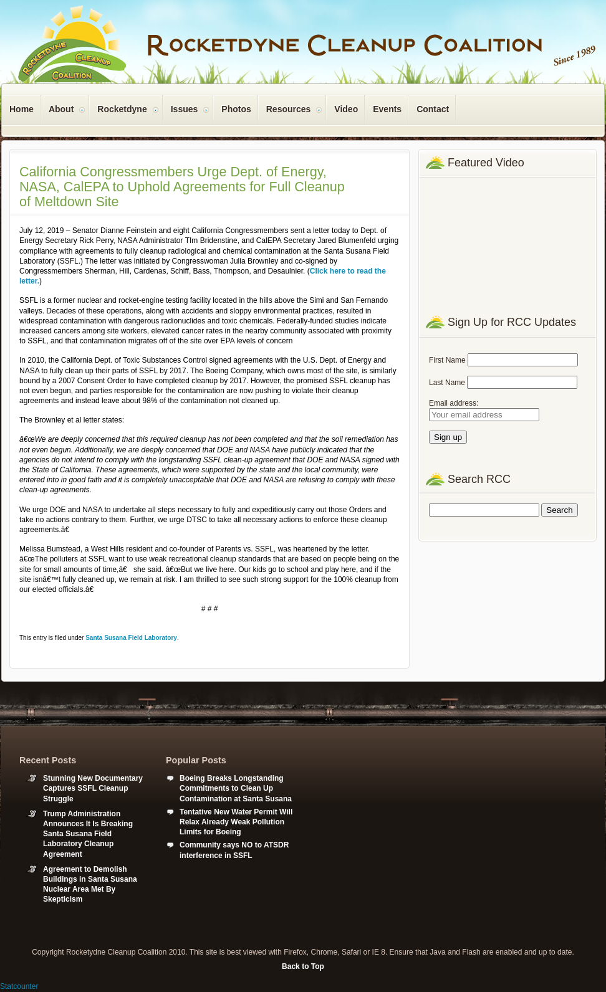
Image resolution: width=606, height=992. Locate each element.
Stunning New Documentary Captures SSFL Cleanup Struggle (93, 788)
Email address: (453, 403)
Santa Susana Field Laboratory (131, 637)
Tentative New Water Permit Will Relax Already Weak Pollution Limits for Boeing (236, 822)
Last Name (447, 382)
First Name (447, 360)
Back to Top (303, 966)
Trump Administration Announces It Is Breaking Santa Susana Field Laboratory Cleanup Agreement (88, 834)
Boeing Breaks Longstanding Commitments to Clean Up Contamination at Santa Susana (236, 788)
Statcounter (19, 986)
